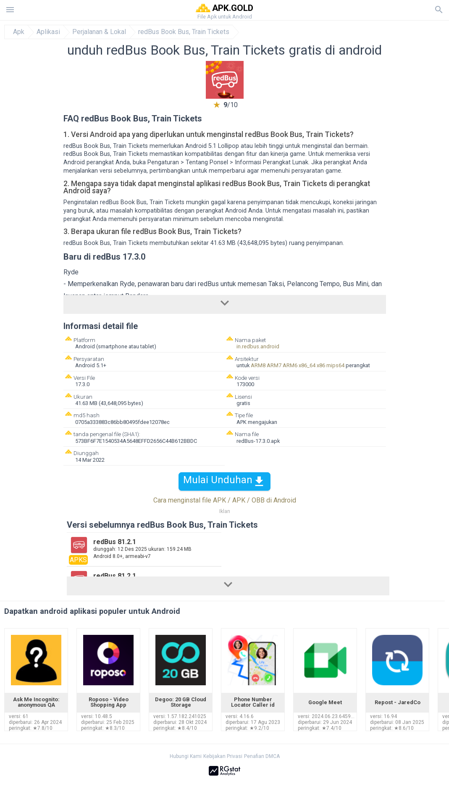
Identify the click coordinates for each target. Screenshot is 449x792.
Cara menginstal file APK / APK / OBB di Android (224, 500)
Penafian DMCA (262, 756)
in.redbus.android (257, 346)
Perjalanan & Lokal (99, 32)
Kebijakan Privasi (222, 756)
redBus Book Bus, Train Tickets (183, 32)
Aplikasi (48, 32)
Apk (18, 32)
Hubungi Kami (186, 756)
